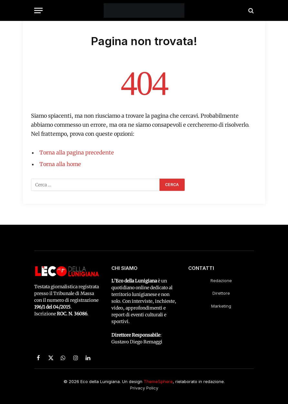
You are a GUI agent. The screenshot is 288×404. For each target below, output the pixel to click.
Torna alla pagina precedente (76, 152)
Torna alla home (60, 164)
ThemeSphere (158, 381)
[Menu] (38, 10)
